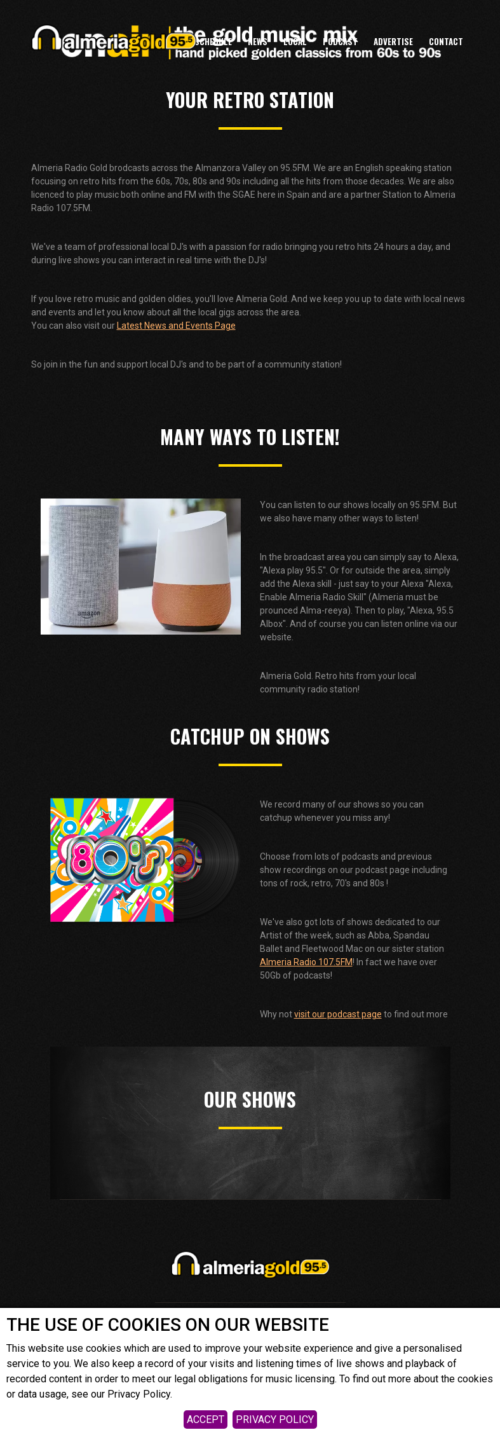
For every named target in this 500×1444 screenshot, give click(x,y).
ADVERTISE (393, 41)
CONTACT (446, 41)
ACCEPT (205, 1419)
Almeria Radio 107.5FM (306, 962)
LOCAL (295, 41)
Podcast (340, 41)
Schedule (213, 41)
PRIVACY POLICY (275, 1419)
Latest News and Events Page (176, 325)
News (257, 41)
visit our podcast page (338, 1014)
